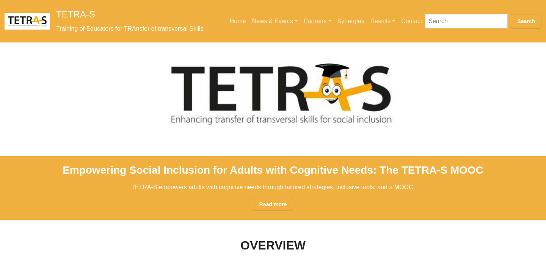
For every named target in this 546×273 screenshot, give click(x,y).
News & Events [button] (272, 21)
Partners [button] (315, 21)
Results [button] (380, 21)
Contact (411, 21)
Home (238, 21)
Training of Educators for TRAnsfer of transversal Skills (130, 28)
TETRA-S (75, 14)
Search (526, 21)
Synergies (350, 21)
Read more (273, 204)
